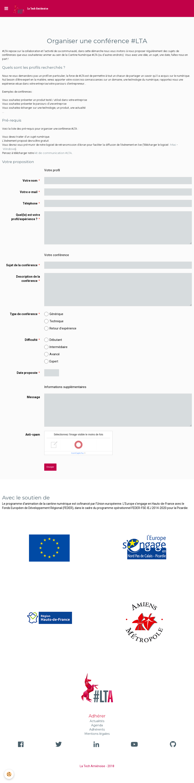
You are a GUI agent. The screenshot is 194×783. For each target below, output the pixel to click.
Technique (53, 321)
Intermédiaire (55, 347)
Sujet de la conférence (21, 265)
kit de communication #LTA (53, 153)
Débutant (53, 340)
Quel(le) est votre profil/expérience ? (25, 217)
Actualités (97, 721)
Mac (173, 144)
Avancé (52, 354)
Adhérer (97, 716)
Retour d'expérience (60, 328)
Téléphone (30, 203)
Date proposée (27, 372)
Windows (9, 149)
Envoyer (50, 467)
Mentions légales (97, 734)
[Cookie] (9, 774)
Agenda (97, 725)
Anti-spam (32, 434)
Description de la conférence (28, 278)
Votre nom (30, 180)
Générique (53, 314)
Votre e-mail (28, 192)
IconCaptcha (77, 453)
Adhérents (97, 729)
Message (33, 397)
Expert (51, 361)
